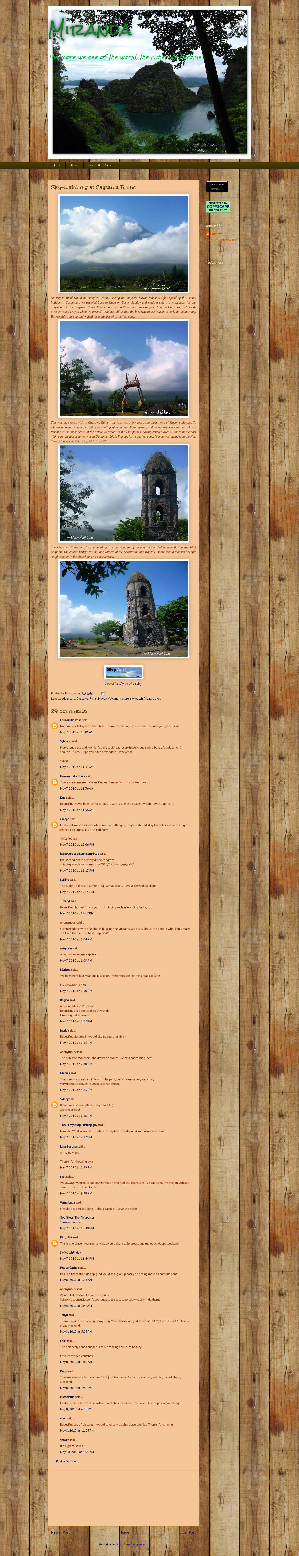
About (74, 165)
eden (63, 1418)
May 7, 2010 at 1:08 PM (76, 960)
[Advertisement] (124, 1498)
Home (57, 165)
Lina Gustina (68, 1146)
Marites (65, 970)
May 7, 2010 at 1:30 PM (76, 991)
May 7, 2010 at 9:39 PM (76, 1193)
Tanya (64, 1315)
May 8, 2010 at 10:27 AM (77, 1362)
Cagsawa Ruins (87, 698)
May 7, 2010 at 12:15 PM (77, 870)
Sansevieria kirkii (70, 1222)
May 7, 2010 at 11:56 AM (76, 810)
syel (62, 1177)
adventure (68, 698)
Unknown (216, 234)
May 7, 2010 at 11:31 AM (76, 767)
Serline (64, 880)
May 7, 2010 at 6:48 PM (76, 1116)
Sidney (64, 1099)
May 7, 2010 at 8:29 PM (76, 1167)
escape (64, 819)
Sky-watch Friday (130, 683)
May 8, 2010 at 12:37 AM (77, 1280)
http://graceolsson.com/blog (79, 854)
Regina (65, 1000)
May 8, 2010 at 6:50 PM (76, 1409)
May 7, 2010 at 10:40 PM (77, 1228)
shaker (64, 1440)
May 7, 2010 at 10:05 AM (76, 732)
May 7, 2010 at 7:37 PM (76, 1137)
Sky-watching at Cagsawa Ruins (93, 187)
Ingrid (63, 1030)
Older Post (187, 1532)
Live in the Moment (101, 165)
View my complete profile (223, 239)
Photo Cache (68, 1268)
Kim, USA (66, 1237)
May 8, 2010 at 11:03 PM (77, 1430)
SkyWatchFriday (70, 1252)
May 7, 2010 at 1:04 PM (76, 939)
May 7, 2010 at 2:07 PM (76, 1021)
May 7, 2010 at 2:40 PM (76, 1064)
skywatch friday (140, 698)
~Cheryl (65, 901)
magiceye (66, 948)
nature (124, 698)
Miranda (90, 29)
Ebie (63, 1341)
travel (156, 698)
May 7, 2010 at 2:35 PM (76, 1043)
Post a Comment (67, 1461)
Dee (62, 798)
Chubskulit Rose (70, 720)
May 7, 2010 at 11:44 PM (77, 1258)
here (84, 985)
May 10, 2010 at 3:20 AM (77, 1452)
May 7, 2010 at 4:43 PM (76, 1090)
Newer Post (60, 1532)
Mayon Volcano (108, 698)
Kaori (63, 1371)
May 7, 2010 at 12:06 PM (77, 844)
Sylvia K (65, 741)
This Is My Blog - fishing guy (78, 1125)
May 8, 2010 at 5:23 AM (76, 1331)
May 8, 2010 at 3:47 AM (76, 1306)
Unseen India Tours (72, 776)
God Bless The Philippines (77, 1217)
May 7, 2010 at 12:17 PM (77, 913)
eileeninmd (67, 1397)
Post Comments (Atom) (132, 1544)
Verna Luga (67, 1202)
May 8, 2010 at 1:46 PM (76, 1388)
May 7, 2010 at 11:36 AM (76, 788)
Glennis (65, 1073)
